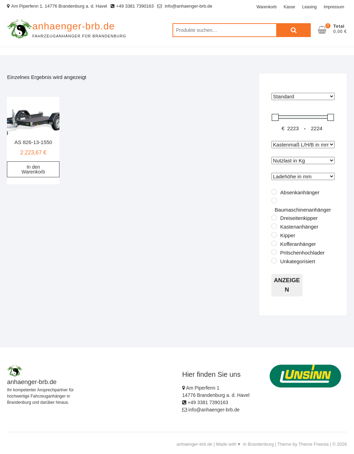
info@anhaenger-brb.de (184, 6)
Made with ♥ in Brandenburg (245, 444)
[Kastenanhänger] (274, 226)
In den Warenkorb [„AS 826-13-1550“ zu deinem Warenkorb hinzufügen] (33, 169)
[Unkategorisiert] (274, 261)
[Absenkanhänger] (274, 192)
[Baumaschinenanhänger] (274, 200)
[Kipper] (274, 235)
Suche (293, 30)
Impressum (334, 7)
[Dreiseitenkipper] (274, 217)
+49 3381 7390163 (132, 6)
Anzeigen (287, 285)
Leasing (309, 7)
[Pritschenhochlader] (274, 252)
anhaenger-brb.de (73, 26)
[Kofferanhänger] (274, 243)
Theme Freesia (313, 444)
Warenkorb (267, 7)
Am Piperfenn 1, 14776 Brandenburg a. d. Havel (57, 6)
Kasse (289, 7)
